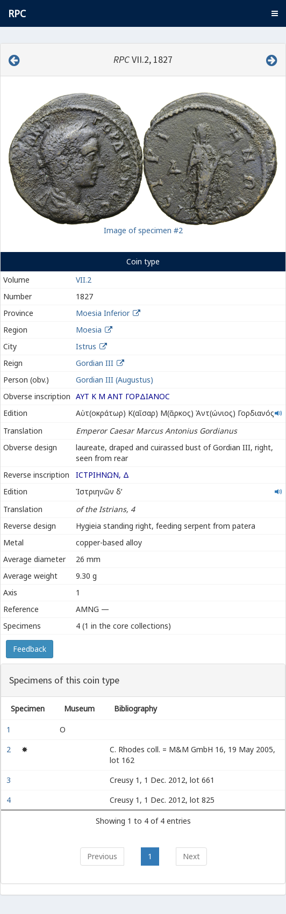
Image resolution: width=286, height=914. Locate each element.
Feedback (29, 649)
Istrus (86, 346)
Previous (102, 856)
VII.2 (83, 280)
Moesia (89, 330)
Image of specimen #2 (143, 230)
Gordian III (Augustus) (114, 380)
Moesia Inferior (103, 313)
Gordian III (94, 363)
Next (191, 856)
